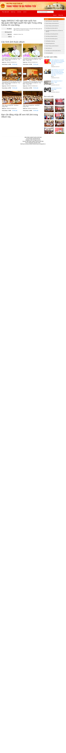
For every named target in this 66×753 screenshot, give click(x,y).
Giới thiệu (19, 11)
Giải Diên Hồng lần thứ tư (50, 43)
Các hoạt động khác (49, 53)
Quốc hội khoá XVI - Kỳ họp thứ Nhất (52, 21)
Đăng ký (54, 15)
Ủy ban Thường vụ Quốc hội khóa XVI (52, 23)
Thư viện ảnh (5, 12)
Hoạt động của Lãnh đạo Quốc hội (52, 28)
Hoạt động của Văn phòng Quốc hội (52, 33)
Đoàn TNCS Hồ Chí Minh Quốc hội (51, 38)
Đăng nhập (60, 15)
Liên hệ (24, 11)
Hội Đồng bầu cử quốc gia (50, 41)
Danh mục (13, 11)
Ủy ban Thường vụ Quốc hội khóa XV (52, 45)
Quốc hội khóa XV (49, 48)
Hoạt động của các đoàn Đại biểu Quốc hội (53, 50)
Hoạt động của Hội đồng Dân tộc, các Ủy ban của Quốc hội (54, 31)
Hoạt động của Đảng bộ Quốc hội (51, 36)
